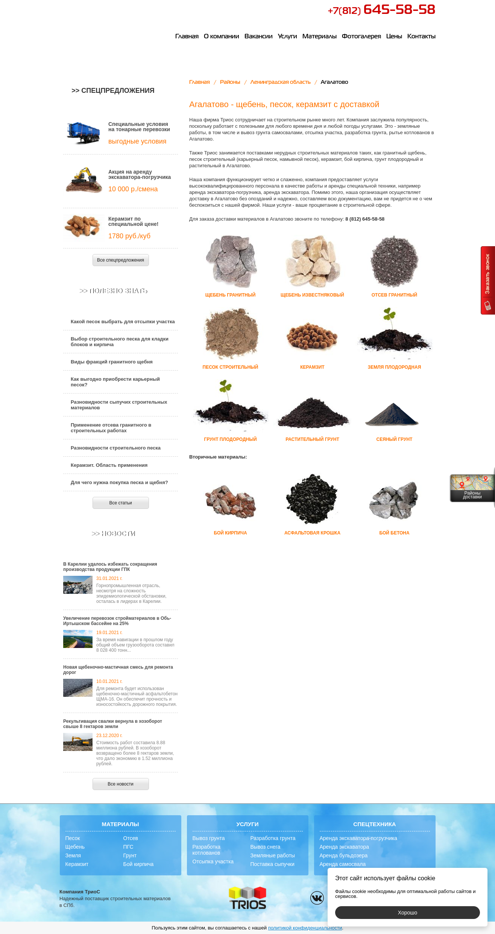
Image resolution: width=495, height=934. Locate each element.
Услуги (287, 36)
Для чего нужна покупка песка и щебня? (119, 482)
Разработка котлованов (207, 850)
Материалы (319, 36)
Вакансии (258, 36)
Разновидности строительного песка (116, 448)
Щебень (75, 847)
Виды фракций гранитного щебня (112, 362)
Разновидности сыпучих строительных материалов (119, 404)
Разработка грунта (273, 838)
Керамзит (77, 864)
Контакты (421, 36)
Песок (72, 838)
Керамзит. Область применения (109, 465)
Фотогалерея (361, 36)
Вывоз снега (266, 847)
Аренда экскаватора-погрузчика (359, 838)
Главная (187, 36)
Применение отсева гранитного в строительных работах (111, 427)
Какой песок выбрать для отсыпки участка (123, 321)
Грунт (130, 855)
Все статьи (120, 503)
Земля (73, 855)
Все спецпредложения (120, 260)
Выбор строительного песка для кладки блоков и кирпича (120, 341)
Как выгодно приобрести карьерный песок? (115, 382)
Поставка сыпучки (273, 864)
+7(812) (382, 11)
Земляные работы (273, 855)
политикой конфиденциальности (305, 928)
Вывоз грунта (209, 838)
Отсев (130, 838)
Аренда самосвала (343, 864)
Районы (230, 82)
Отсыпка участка (213, 861)
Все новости (120, 784)
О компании (221, 36)
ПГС (128, 847)
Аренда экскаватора (344, 847)
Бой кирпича (138, 864)
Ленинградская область (281, 82)
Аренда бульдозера (344, 855)
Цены (394, 36)
